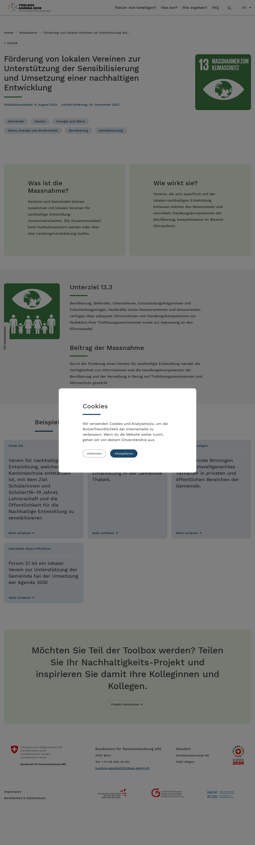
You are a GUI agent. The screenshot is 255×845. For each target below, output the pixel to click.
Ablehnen (94, 453)
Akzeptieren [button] (124, 453)
